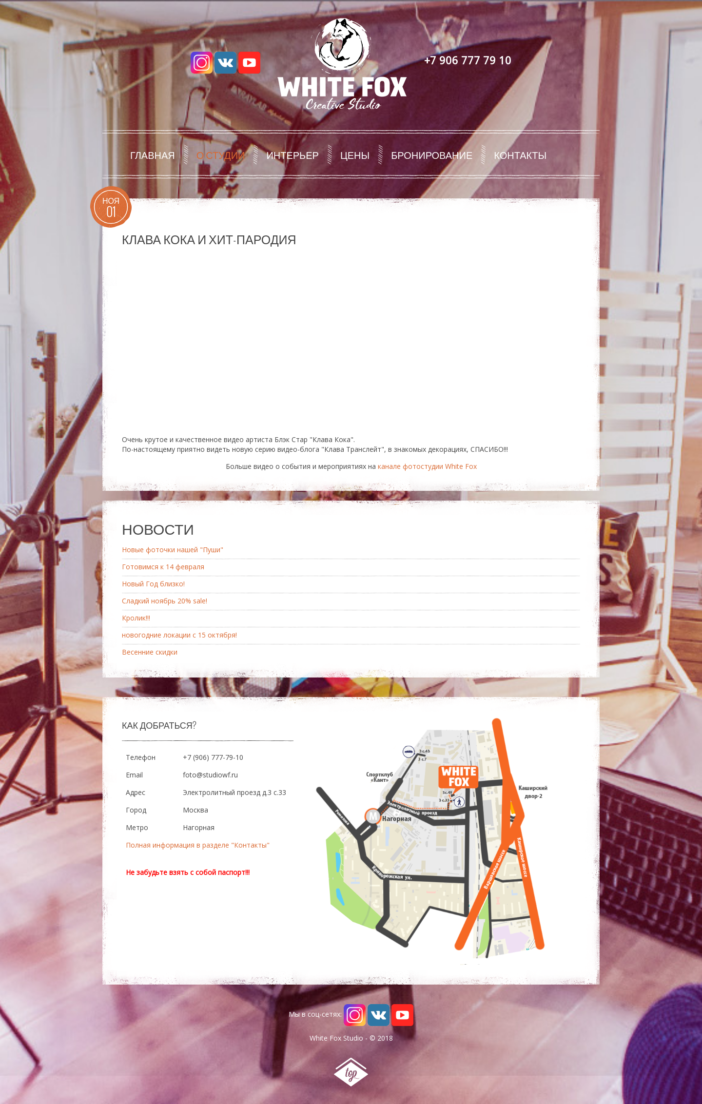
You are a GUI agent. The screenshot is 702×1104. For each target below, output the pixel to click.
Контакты (520, 154)
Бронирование (431, 154)
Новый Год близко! (153, 583)
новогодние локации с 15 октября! (179, 634)
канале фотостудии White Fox (427, 466)
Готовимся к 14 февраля (163, 566)
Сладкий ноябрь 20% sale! (164, 600)
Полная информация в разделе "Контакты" (198, 845)
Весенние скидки (149, 652)
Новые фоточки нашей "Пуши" (172, 549)
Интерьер (292, 154)
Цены (355, 154)
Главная (152, 154)
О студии (220, 154)
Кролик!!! (136, 617)
